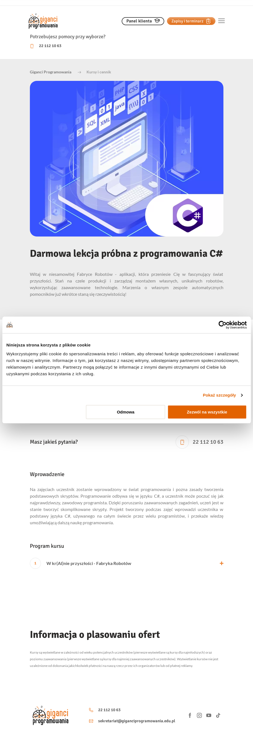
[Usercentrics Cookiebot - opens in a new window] (222, 325)
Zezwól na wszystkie (207, 412)
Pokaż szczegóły (219, 395)
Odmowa (125, 412)
